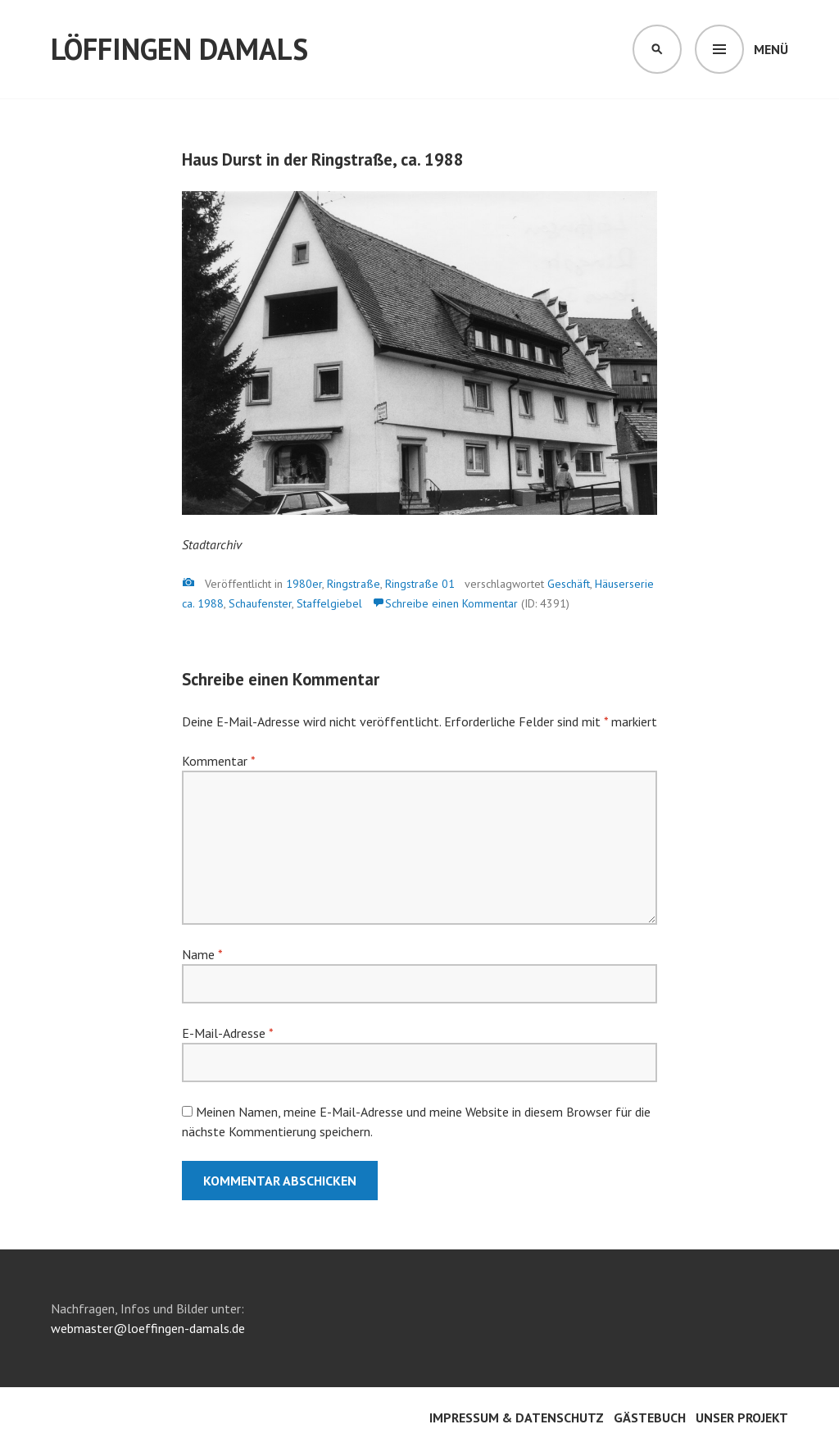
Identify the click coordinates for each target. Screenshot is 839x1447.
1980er (304, 583)
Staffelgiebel (329, 603)
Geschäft (568, 583)
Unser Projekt (742, 1417)
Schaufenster (260, 603)
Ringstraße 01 (420, 583)
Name (202, 954)
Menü (771, 49)
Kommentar (218, 761)
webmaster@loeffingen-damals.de (148, 1328)
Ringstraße (353, 583)
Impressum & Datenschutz (516, 1417)
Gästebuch (650, 1417)
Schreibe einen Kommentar (451, 603)
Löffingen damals (179, 49)
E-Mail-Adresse (227, 1033)
